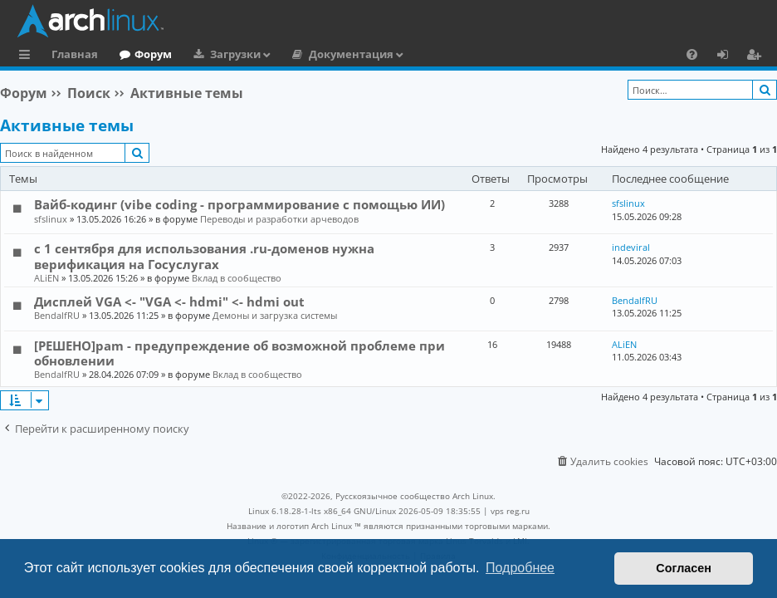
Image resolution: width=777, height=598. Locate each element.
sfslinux (50, 219)
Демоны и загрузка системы (275, 315)
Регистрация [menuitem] (757, 56)
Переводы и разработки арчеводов (279, 219)
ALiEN (46, 278)
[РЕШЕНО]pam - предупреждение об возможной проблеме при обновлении (239, 353)
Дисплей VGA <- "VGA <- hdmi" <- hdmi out (169, 301)
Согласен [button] (683, 568)
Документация (351, 54)
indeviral (631, 247)
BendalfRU (57, 315)
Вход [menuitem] (728, 56)
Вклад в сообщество (236, 278)
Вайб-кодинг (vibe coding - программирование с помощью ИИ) (239, 204)
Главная (74, 54)
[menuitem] (692, 54)
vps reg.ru (510, 511)
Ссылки (27, 56)
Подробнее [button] (520, 568)
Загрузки (235, 54)
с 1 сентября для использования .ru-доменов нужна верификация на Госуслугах (204, 256)
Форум (153, 54)
